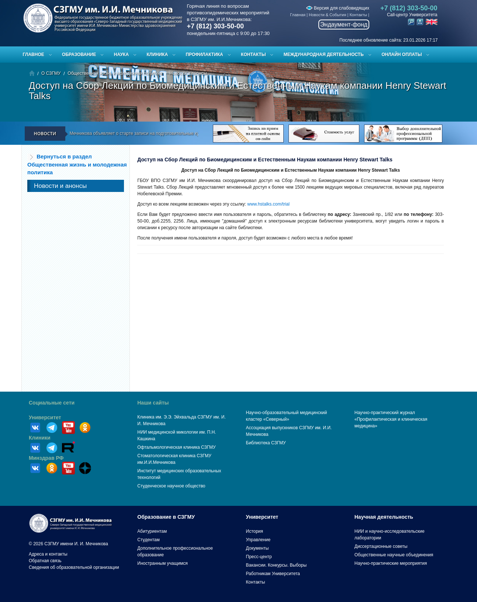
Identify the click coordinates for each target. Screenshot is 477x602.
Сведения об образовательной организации (74, 567)
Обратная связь (45, 560)
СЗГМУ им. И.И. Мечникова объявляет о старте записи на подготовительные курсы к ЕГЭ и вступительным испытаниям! (165, 133)
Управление (258, 539)
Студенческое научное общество (171, 486)
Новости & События (327, 15)
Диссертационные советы (381, 546)
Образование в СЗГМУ (166, 517)
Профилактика (204, 54)
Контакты (358, 15)
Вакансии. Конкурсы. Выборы (276, 565)
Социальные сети (52, 403)
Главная (297, 15)
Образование (79, 54)
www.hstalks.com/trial (269, 204)
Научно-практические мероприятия (391, 563)
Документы (257, 548)
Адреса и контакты (48, 554)
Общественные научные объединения (394, 554)
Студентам (148, 539)
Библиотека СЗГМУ (266, 442)
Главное (33, 54)
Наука (121, 54)
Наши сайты (153, 403)
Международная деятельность (324, 54)
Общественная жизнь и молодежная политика (115, 73)
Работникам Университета (273, 573)
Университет (45, 417)
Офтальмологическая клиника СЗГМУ (176, 447)
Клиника (157, 54)
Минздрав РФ (46, 458)
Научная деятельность (384, 517)
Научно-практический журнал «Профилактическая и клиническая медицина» (391, 419)
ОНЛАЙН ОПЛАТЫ (401, 54)
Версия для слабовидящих (337, 8)
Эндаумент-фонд (343, 24)
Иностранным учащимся (162, 563)
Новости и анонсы (188, 73)
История (254, 531)
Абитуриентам (152, 531)
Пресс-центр (259, 556)
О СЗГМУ (51, 73)
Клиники (40, 438)
